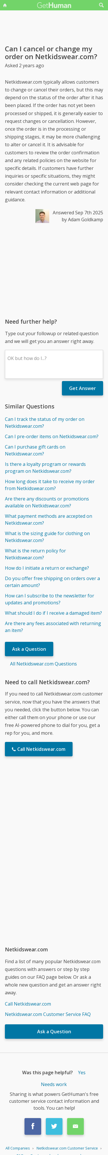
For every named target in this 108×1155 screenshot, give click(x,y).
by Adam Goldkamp (82, 219)
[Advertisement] (54, 270)
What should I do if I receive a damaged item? (53, 613)
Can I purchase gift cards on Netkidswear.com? (35, 450)
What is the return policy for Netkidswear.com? (35, 554)
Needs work (54, 1084)
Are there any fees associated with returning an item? (53, 626)
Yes (82, 1072)
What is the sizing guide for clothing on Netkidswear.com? (47, 536)
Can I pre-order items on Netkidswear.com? (51, 436)
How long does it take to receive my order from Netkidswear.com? (50, 485)
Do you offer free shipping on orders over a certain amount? (52, 581)
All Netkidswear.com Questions (43, 664)
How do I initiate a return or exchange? (47, 568)
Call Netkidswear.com (28, 1004)
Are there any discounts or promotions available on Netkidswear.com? (47, 502)
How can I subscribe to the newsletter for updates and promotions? (49, 599)
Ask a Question (29, 649)
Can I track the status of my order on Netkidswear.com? (44, 422)
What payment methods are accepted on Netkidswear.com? (48, 519)
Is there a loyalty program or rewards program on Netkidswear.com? (45, 467)
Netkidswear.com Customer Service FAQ (48, 1014)
